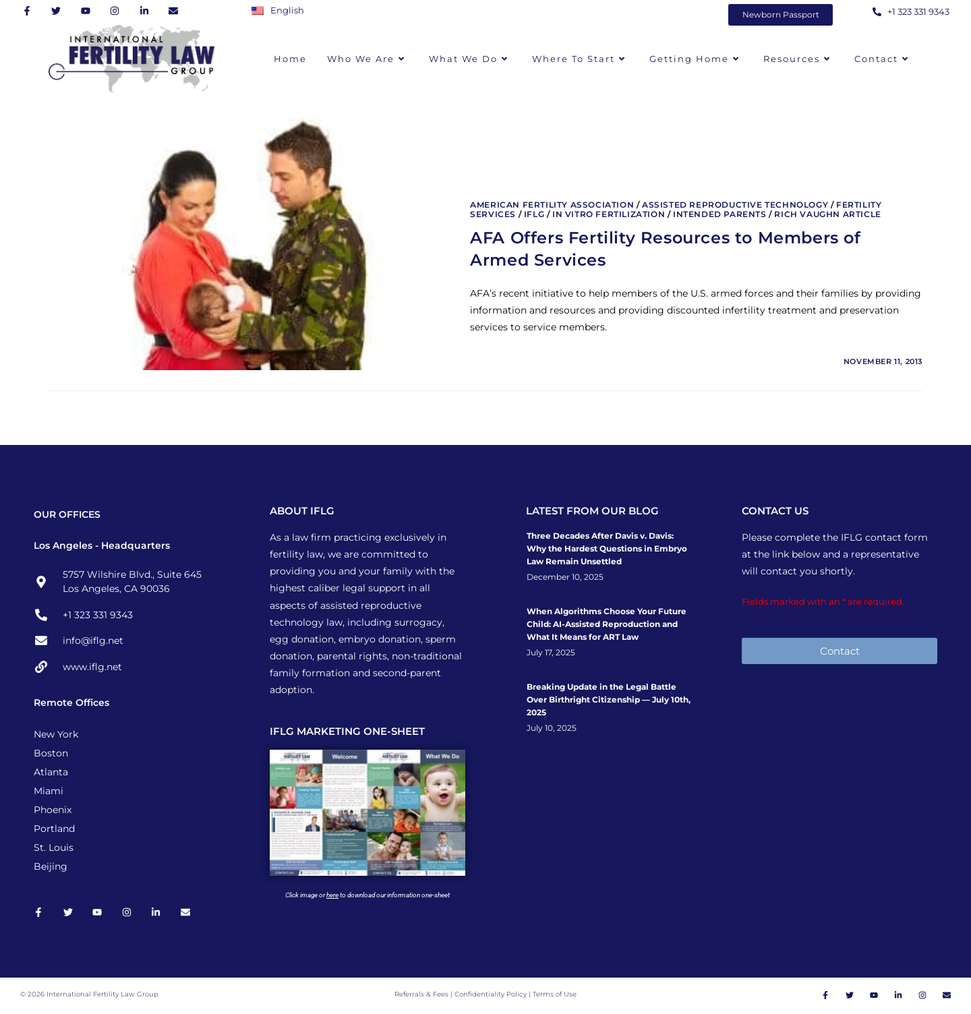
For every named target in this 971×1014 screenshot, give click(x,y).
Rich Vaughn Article (827, 214)
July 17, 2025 (551, 653)
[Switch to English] (281, 10)
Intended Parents (720, 214)
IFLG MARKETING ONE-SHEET (347, 731)
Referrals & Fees (421, 995)
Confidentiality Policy (491, 995)
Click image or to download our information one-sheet (367, 895)
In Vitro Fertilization (608, 214)
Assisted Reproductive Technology (735, 205)
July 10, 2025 (552, 728)
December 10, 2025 (565, 577)
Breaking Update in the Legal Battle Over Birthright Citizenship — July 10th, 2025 (608, 699)
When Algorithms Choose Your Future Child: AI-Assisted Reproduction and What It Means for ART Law (606, 624)
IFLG (534, 214)
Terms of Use (555, 995)
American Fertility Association (552, 205)
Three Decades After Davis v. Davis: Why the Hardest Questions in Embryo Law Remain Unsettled (607, 548)
